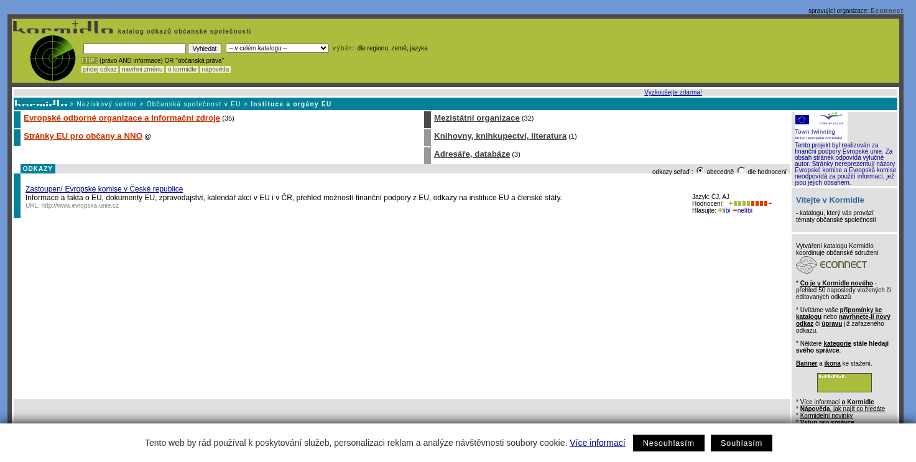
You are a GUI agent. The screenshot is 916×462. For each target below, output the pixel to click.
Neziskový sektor (106, 104)
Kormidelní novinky (826, 415)
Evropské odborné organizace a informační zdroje (122, 117)
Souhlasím (741, 443)
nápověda (215, 69)
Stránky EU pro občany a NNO (83, 136)
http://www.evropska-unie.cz (80, 205)
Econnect (887, 10)
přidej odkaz (99, 69)
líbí (724, 210)
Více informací (597, 443)
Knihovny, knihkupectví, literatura (500, 136)
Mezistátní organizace (477, 117)
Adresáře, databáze (472, 154)
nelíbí (742, 210)
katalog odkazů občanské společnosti (183, 31)
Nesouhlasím (669, 443)
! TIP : (89, 60)
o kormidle (182, 69)
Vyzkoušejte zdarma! (672, 92)
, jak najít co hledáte (843, 408)
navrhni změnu (142, 69)
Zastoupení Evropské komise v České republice (104, 189)
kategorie (837, 343)
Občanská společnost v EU (194, 104)
